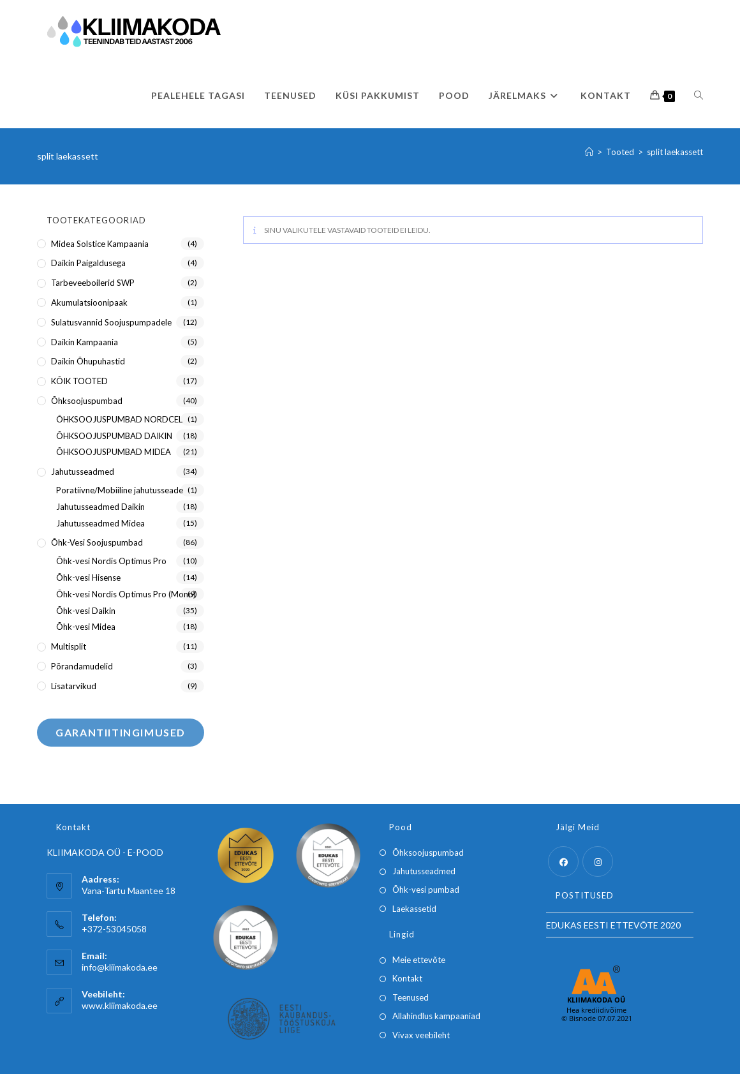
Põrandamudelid (82, 666)
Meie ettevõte (418, 960)
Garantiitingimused (121, 732)
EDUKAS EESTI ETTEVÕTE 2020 (613, 925)
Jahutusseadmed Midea (100, 523)
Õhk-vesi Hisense (88, 577)
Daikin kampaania (84, 342)
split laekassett (675, 152)
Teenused (410, 997)
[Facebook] (563, 861)
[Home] (589, 152)
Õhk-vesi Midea (85, 627)
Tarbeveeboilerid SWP (93, 283)
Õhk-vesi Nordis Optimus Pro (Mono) (126, 594)
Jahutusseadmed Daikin (100, 507)
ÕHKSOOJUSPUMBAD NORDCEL (119, 419)
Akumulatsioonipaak (89, 302)
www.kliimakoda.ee (120, 1005)
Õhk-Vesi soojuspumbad (97, 542)
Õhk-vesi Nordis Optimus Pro (111, 561)
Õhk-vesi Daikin (85, 611)
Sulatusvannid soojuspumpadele (111, 322)
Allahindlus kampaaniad (436, 1016)
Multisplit (68, 646)
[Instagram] (597, 861)
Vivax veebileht (421, 1035)
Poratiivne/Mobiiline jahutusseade (119, 490)
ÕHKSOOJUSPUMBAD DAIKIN (114, 436)
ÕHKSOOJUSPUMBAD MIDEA (113, 452)
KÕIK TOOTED (79, 381)
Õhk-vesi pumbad (425, 889)
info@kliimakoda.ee (120, 967)
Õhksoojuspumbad (86, 401)
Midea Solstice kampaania (100, 244)
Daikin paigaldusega (88, 263)
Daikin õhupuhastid (88, 361)
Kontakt (407, 978)
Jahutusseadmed (82, 471)
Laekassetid (414, 909)
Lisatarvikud (73, 686)
